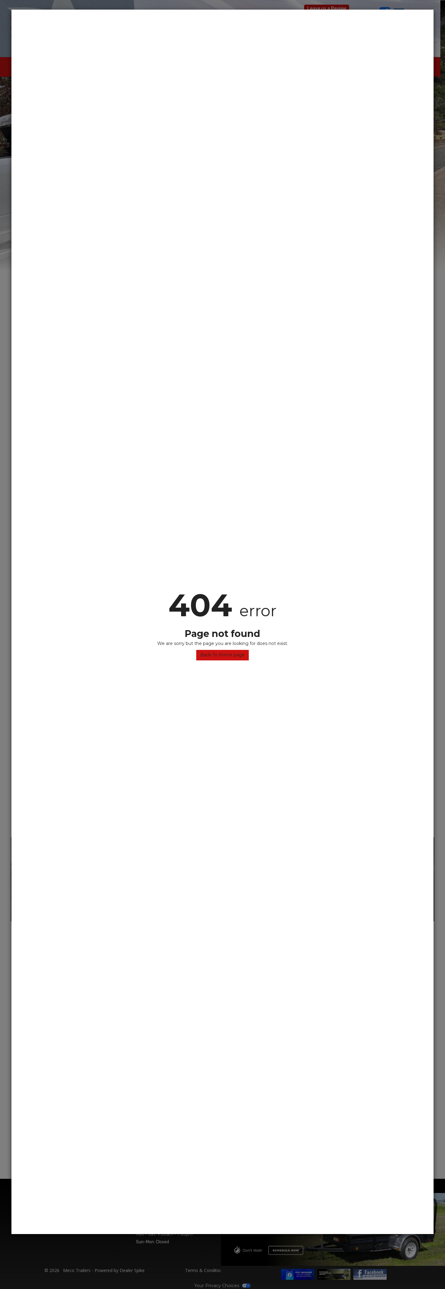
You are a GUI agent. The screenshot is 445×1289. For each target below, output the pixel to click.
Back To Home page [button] (222, 655)
